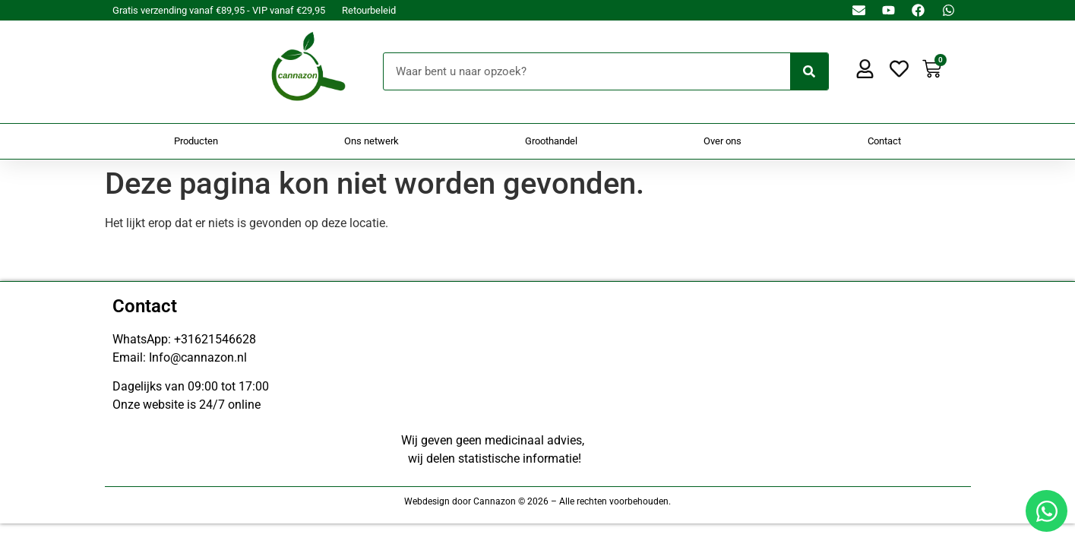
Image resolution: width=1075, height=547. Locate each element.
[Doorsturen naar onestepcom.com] (537, 273)
